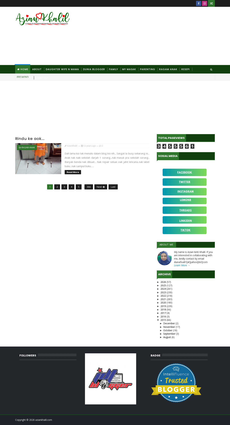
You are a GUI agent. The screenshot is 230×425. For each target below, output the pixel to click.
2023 (164, 292)
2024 (164, 288)
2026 (164, 282)
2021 (164, 299)
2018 (164, 309)
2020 (164, 302)
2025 (164, 285)
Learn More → (182, 265)
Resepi (185, 69)
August (167, 337)
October (168, 330)
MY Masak (129, 69)
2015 (164, 320)
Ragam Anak (168, 69)
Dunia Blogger (94, 69)
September (169, 333)
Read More (73, 172)
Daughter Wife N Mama (62, 69)
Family (113, 69)
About (37, 69)
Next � (101, 186)
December (169, 323)
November (169, 326)
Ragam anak (28, 147)
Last (113, 186)
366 (89, 186)
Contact (42, 77)
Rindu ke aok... (30, 138)
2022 (164, 295)
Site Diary (24, 77)
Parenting (147, 69)
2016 (164, 316)
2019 (164, 306)
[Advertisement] (152, 36)
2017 (164, 313)
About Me (167, 244)
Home (24, 69)
